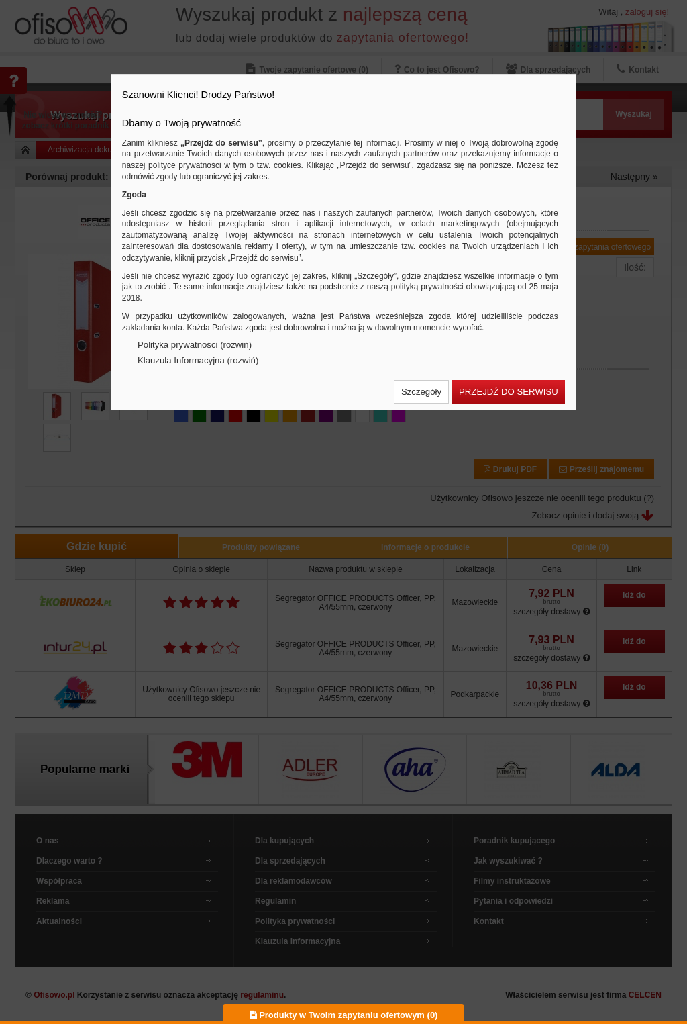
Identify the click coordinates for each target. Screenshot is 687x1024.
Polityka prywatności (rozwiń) (195, 344)
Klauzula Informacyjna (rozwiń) (198, 360)
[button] (421, 392)
